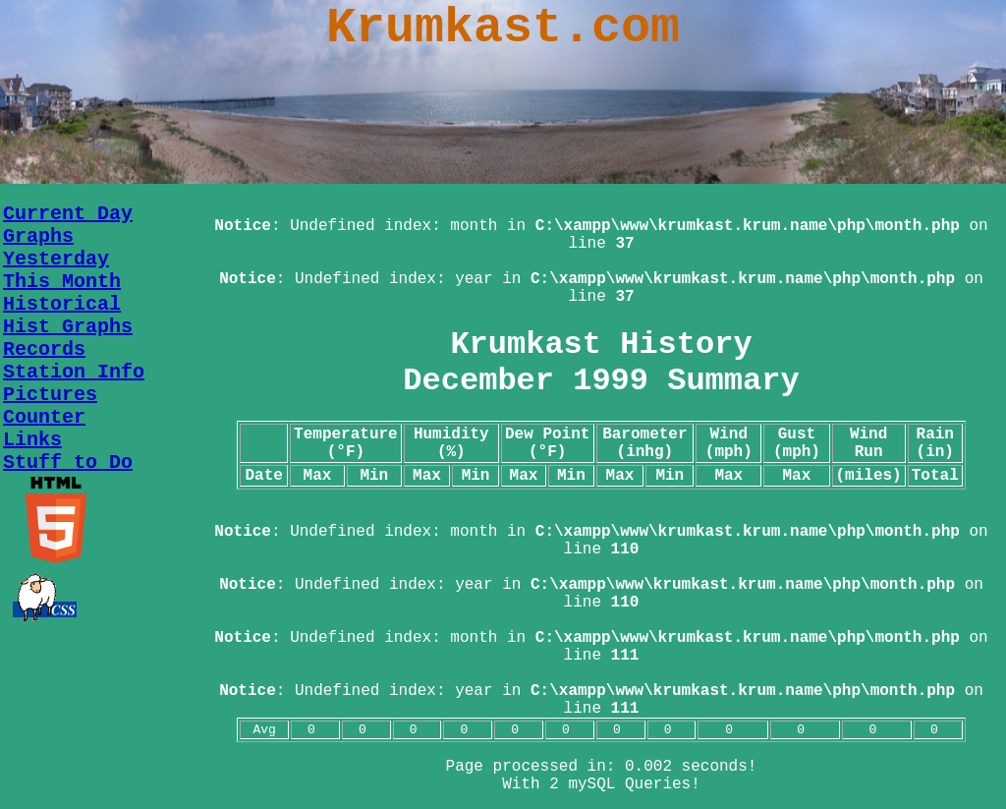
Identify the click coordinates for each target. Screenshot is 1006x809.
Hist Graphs (68, 327)
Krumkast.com (503, 28)
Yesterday (56, 259)
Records (44, 349)
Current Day (68, 213)
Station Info (73, 372)
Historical (62, 304)
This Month (62, 281)
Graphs (38, 236)
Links (32, 440)
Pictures (50, 394)
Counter (44, 417)
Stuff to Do (68, 462)
